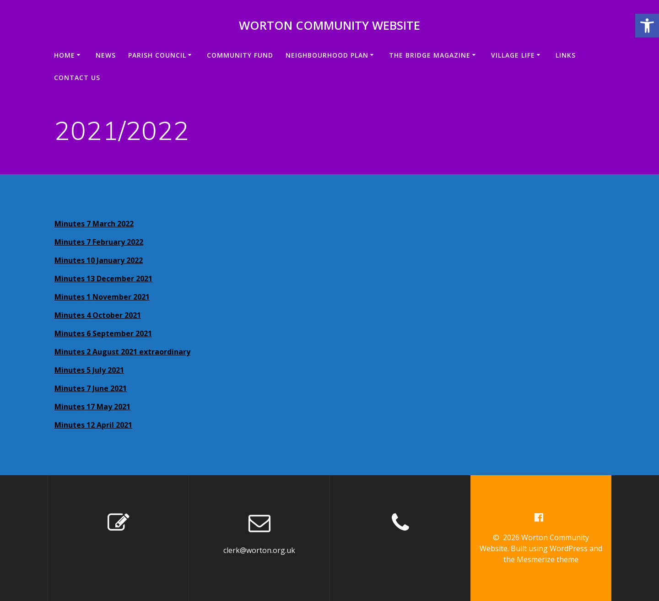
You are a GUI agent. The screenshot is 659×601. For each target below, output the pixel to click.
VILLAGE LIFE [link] (513, 55)
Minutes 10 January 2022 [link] (98, 260)
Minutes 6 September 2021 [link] (103, 333)
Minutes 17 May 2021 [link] (92, 407)
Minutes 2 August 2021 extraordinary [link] (122, 352)
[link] (647, 26)
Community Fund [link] (240, 55)
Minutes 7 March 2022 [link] (94, 224)
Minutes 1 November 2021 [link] (102, 297)
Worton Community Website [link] (329, 26)
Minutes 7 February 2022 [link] (98, 242)
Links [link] (566, 55)
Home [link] (64, 55)
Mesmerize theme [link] (547, 559)
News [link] (106, 55)
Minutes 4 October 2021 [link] (97, 315)
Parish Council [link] (157, 55)
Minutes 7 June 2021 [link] (90, 388)
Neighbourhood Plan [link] (327, 55)
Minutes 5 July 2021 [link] (89, 370)
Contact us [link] (77, 77)
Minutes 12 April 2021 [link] (93, 425)
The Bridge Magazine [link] (429, 55)
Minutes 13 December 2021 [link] (103, 279)
